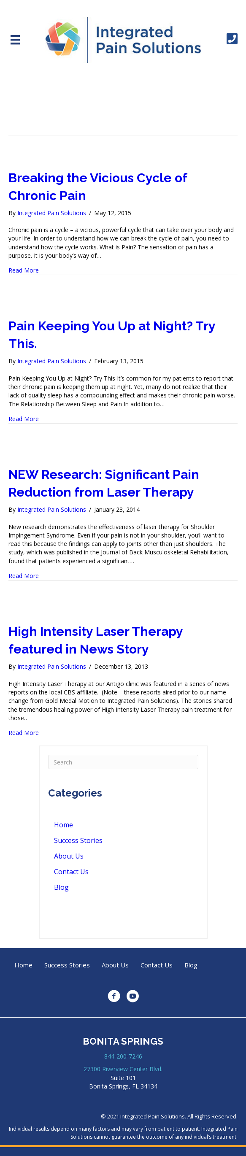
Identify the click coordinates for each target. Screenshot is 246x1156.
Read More (23, 270)
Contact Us (71, 871)
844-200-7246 (123, 1056)
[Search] (123, 762)
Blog (61, 887)
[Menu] (15, 40)
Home (63, 824)
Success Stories (78, 840)
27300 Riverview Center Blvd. (123, 1069)
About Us (69, 856)
